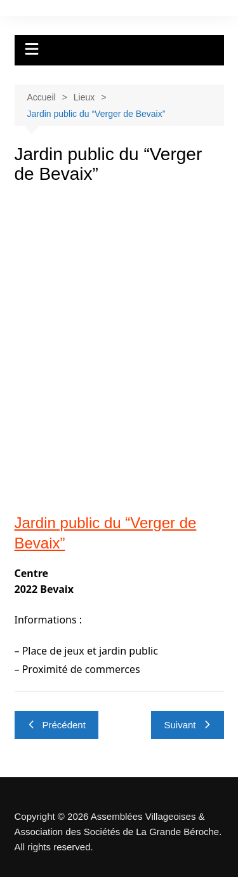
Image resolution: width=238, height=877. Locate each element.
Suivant (187, 724)
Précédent (56, 724)
